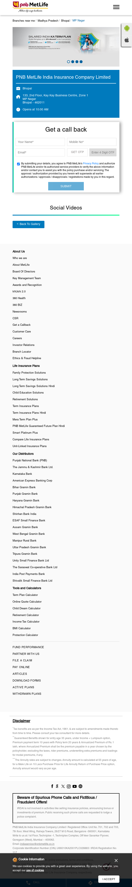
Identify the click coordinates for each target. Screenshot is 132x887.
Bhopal (65, 21)
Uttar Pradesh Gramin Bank (29, 547)
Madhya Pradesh (48, 21)
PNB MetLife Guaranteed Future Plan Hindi (39, 426)
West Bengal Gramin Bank (29, 534)
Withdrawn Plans (27, 694)
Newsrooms (20, 312)
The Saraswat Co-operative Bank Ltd (35, 567)
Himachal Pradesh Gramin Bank (32, 507)
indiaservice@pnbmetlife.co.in (37, 844)
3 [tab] (76, 61)
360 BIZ (17, 305)
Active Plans (23, 687)
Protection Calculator (25, 635)
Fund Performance (28, 647)
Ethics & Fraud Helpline (27, 358)
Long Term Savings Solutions (30, 379)
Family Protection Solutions (29, 373)
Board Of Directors (24, 272)
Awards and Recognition (27, 285)
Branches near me (24, 21)
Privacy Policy (91, 163)
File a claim (22, 660)
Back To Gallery (28, 224)
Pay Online (21, 667)
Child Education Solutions (28, 393)
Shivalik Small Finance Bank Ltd (32, 581)
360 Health (19, 298)
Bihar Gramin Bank (24, 487)
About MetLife (21, 265)
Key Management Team (27, 278)
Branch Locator (22, 352)
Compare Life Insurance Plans (31, 439)
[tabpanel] (66, 47)
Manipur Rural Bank (24, 541)
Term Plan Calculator (25, 595)
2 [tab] (72, 61)
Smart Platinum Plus (25, 433)
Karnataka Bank (22, 474)
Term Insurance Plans (26, 406)
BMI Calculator (22, 628)
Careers (17, 338)
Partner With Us (26, 654)
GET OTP (77, 152)
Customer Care (22, 332)
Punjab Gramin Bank (25, 494)
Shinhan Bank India (24, 514)
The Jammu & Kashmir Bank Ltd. (33, 467)
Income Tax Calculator (26, 622)
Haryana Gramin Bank (26, 501)
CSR (15, 318)
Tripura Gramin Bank (25, 554)
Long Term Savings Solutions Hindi (34, 386)
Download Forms (27, 681)
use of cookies (35, 870)
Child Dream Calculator (26, 608)
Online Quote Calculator (27, 602)
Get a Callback (22, 325)
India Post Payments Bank (29, 574)
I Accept (108, 879)
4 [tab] (81, 61)
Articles (20, 674)
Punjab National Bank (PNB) (30, 460)
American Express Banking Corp (32, 481)
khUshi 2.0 (19, 291)
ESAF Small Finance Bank (29, 520)
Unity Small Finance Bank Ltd (31, 561)
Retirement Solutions (25, 399)
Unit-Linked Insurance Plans (30, 446)
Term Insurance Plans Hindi (29, 413)
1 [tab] (68, 61)
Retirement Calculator (26, 615)
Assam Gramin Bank (25, 527)
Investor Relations (24, 345)
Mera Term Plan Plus (25, 420)
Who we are (20, 258)
